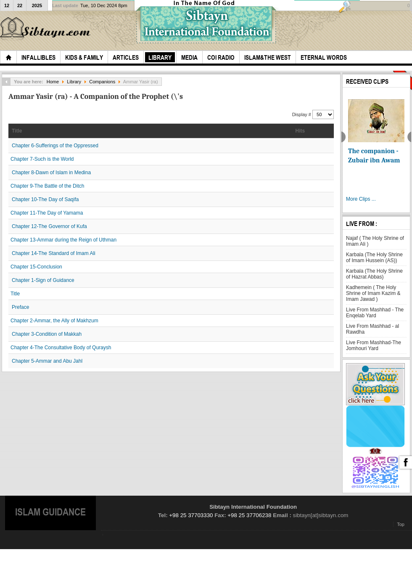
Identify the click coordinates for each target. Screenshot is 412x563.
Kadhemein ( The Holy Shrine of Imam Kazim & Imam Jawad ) (373, 293)
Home (53, 81)
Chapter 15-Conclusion (36, 267)
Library (74, 81)
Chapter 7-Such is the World (42, 159)
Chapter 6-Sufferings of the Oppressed (55, 146)
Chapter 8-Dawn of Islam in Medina (51, 172)
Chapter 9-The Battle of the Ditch (47, 186)
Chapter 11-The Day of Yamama (47, 213)
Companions (102, 81)
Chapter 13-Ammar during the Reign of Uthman (63, 240)
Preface (20, 307)
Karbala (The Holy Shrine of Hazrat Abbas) (374, 274)
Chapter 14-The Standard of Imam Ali (53, 253)
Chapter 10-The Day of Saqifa (45, 199)
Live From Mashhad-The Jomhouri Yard (373, 345)
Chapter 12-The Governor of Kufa (49, 226)
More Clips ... (361, 199)
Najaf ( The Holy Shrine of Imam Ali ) (375, 241)
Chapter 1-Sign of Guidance (43, 280)
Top (400, 524)
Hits (300, 131)
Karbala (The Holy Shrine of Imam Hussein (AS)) (374, 257)
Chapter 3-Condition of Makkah (47, 334)
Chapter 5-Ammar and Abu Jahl (47, 361)
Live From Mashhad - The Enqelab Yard (375, 313)
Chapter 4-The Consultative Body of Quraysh (61, 348)
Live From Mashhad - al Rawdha (372, 329)
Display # (302, 114)
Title (17, 131)
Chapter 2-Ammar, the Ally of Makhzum (54, 321)
